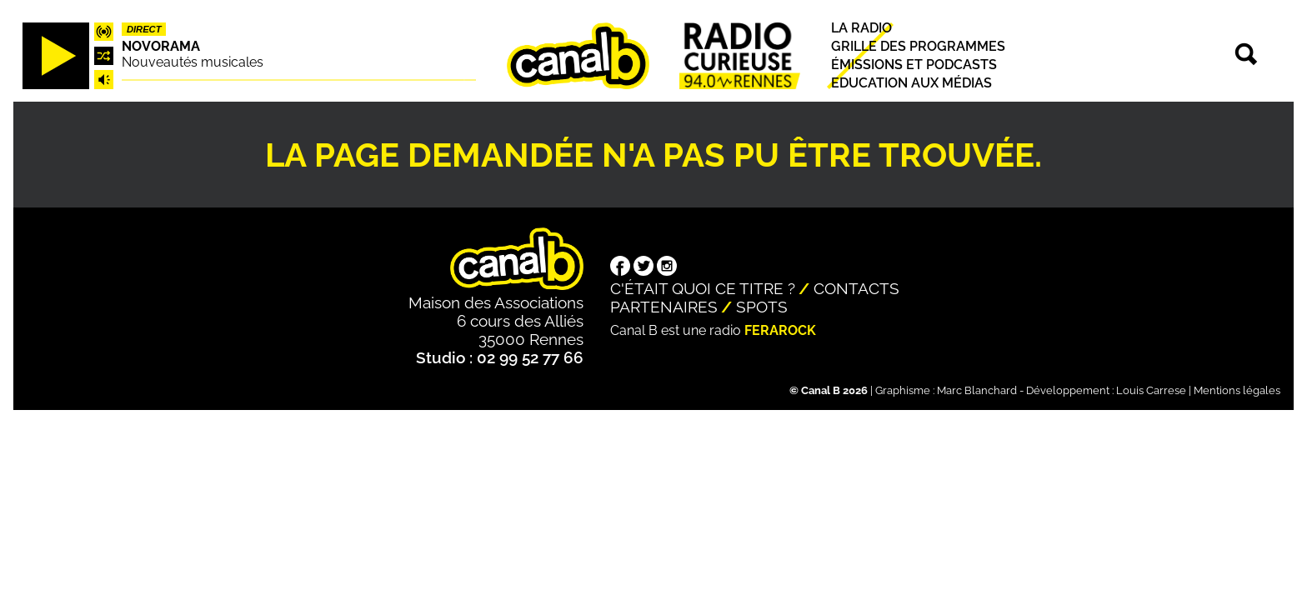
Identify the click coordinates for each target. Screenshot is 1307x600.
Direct (144, 29)
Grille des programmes (918, 46)
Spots (762, 307)
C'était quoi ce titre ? (702, 288)
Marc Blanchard (977, 390)
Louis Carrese (1151, 390)
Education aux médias (911, 84)
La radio (861, 28)
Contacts (856, 288)
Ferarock (780, 330)
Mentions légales (1237, 390)
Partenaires (664, 307)
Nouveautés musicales (192, 62)
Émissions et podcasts (914, 64)
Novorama (161, 46)
